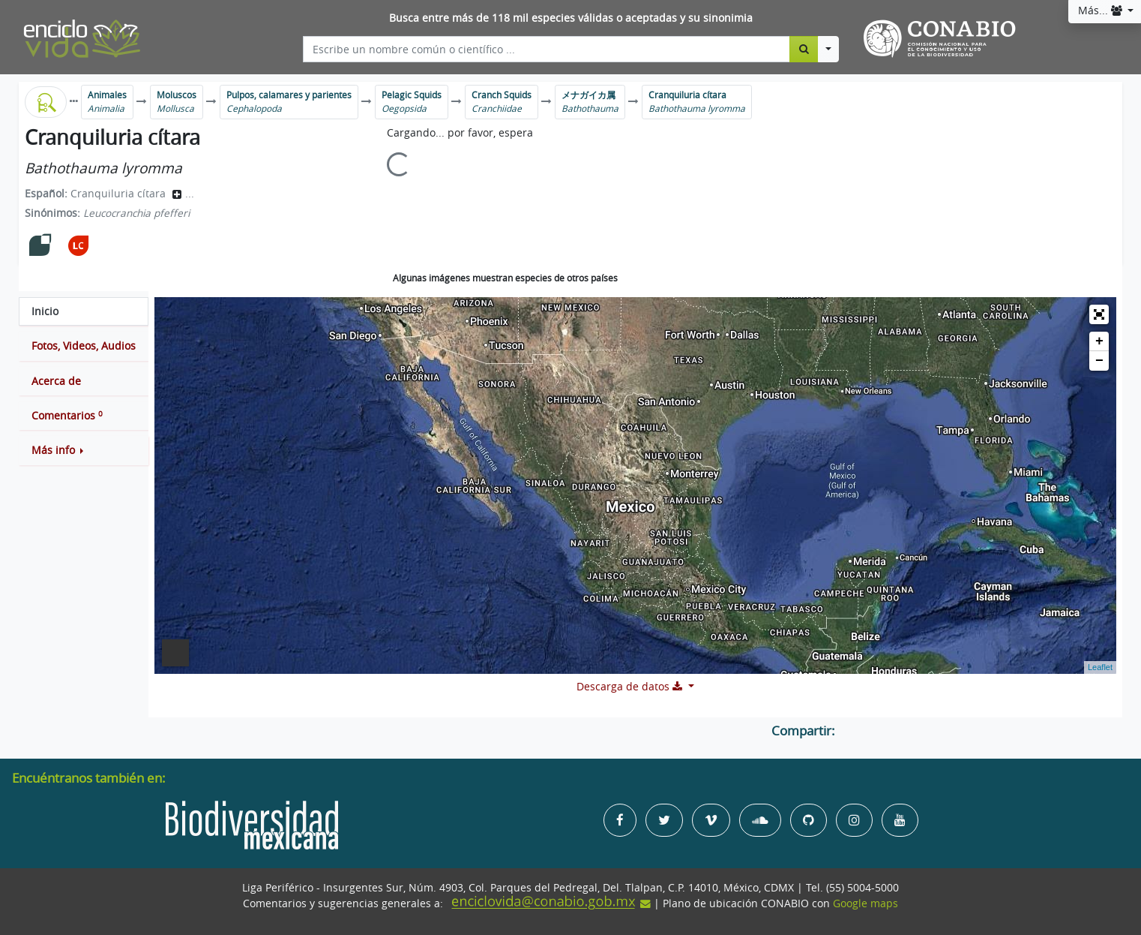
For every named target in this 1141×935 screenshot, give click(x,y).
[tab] (83, 311)
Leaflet (1100, 667)
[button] (83, 450)
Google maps (865, 903)
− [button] (1099, 361)
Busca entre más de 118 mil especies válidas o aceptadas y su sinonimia (571, 18)
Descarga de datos (630, 686)
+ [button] (1099, 341)
